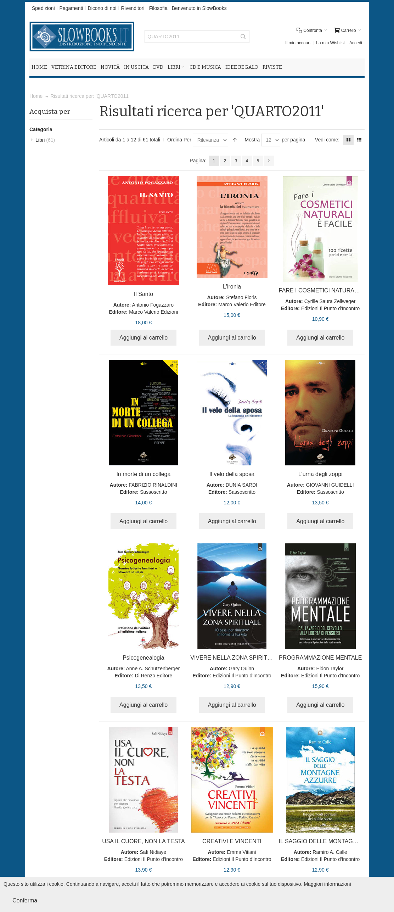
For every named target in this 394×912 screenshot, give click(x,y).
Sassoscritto (153, 492)
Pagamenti (71, 8)
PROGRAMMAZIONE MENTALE (320, 658)
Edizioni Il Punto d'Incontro (330, 308)
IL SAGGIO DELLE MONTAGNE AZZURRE (334, 841)
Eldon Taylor (330, 668)
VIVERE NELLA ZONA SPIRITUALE (236, 658)
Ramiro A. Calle (330, 852)
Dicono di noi (102, 8)
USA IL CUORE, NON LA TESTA (143, 841)
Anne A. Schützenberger (153, 668)
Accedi (355, 42)
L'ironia (232, 287)
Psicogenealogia (143, 658)
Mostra (252, 139)
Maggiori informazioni (327, 884)
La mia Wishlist (330, 42)
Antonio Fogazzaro (153, 305)
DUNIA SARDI (241, 485)
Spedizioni (43, 8)
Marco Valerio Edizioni (153, 312)
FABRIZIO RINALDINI (153, 485)
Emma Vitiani (241, 852)
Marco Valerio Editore (242, 304)
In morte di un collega (143, 474)
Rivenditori (132, 8)
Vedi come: (327, 139)
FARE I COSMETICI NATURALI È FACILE (332, 290)
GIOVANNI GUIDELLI (330, 485)
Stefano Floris (241, 297)
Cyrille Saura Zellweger (330, 301)
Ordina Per (179, 139)
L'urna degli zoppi (320, 474)
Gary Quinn (241, 668)
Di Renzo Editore (153, 675)
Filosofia (158, 8)
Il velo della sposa (231, 474)
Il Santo (143, 294)
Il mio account (298, 42)
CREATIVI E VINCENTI (231, 841)
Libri (45, 140)
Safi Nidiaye (153, 852)
